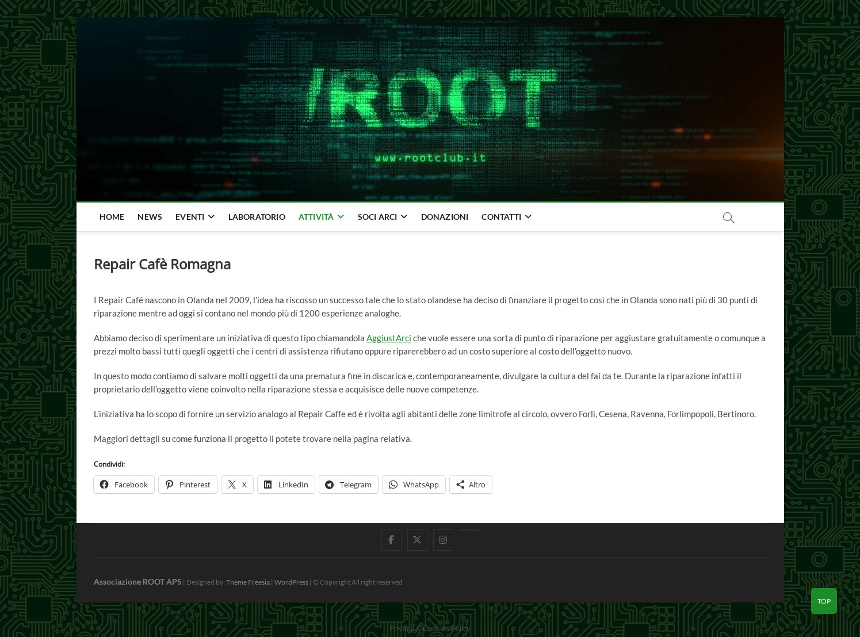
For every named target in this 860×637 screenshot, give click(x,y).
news (149, 217)
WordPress (291, 582)
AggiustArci (388, 338)
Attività (316, 217)
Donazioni (445, 217)
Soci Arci (377, 217)
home (112, 217)
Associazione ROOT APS (138, 581)
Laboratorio (256, 217)
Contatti (501, 217)
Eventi (189, 217)
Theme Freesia (248, 582)
